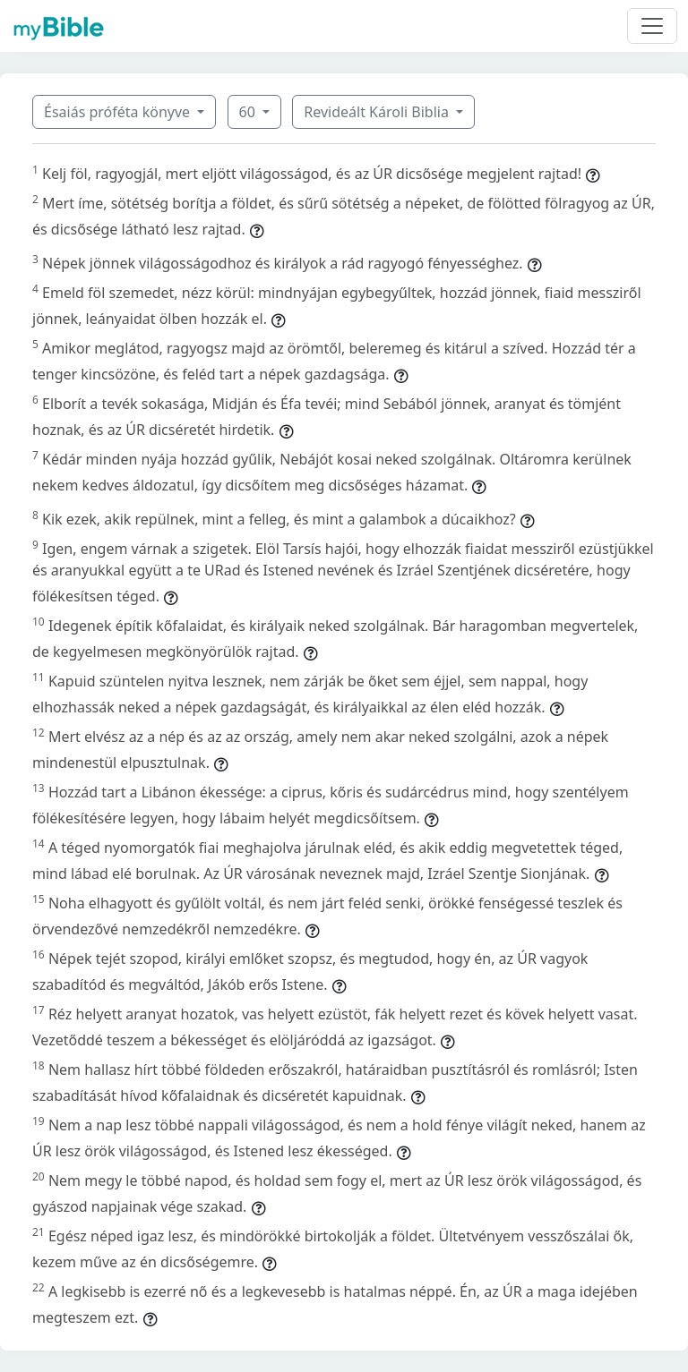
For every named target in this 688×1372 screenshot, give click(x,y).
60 (249, 112)
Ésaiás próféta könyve (119, 112)
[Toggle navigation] (652, 26)
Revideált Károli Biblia (378, 112)
